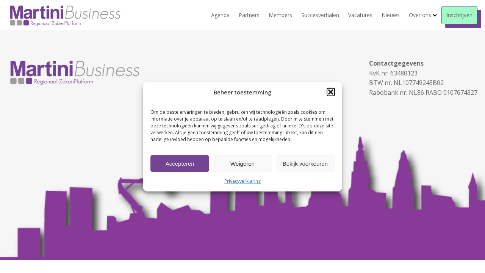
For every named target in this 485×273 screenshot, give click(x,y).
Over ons (423, 15)
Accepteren (180, 163)
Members (280, 15)
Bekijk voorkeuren (305, 163)
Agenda (220, 15)
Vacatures (360, 15)
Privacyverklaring (242, 181)
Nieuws (391, 15)
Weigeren (242, 163)
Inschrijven (459, 15)
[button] (331, 92)
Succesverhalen (320, 15)
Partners (249, 15)
